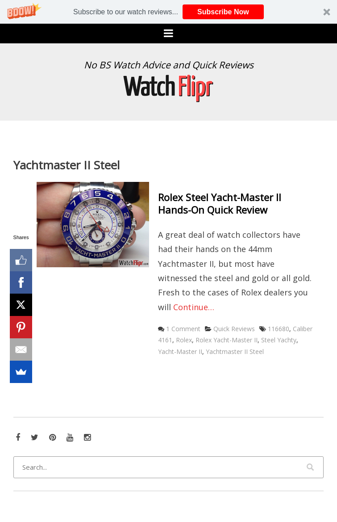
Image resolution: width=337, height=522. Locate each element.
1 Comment (183, 328)
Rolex (184, 340)
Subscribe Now (223, 12)
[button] (168, 12)
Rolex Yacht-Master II (227, 340)
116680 (278, 328)
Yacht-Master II (180, 351)
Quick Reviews (234, 328)
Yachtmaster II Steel (235, 351)
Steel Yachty (278, 340)
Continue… (193, 307)
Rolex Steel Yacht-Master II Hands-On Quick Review (219, 203)
